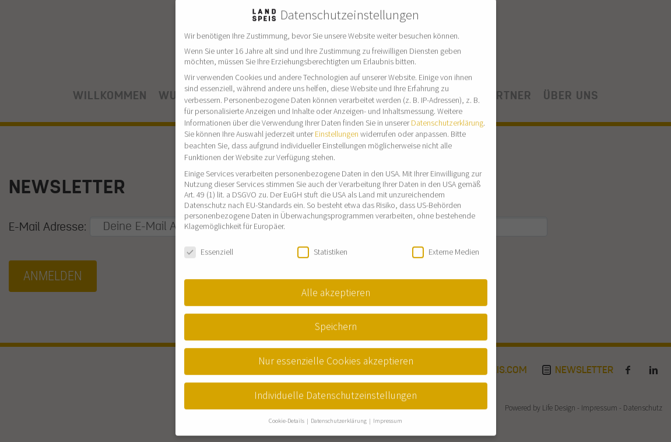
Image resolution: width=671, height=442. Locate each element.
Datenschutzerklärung (447, 111)
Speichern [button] (336, 315)
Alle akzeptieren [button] (335, 280)
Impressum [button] (387, 409)
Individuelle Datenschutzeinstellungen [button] (335, 384)
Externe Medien (445, 240)
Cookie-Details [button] (287, 409)
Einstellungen (337, 122)
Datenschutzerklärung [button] (339, 409)
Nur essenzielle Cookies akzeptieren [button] (335, 349)
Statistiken (322, 240)
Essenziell (208, 240)
